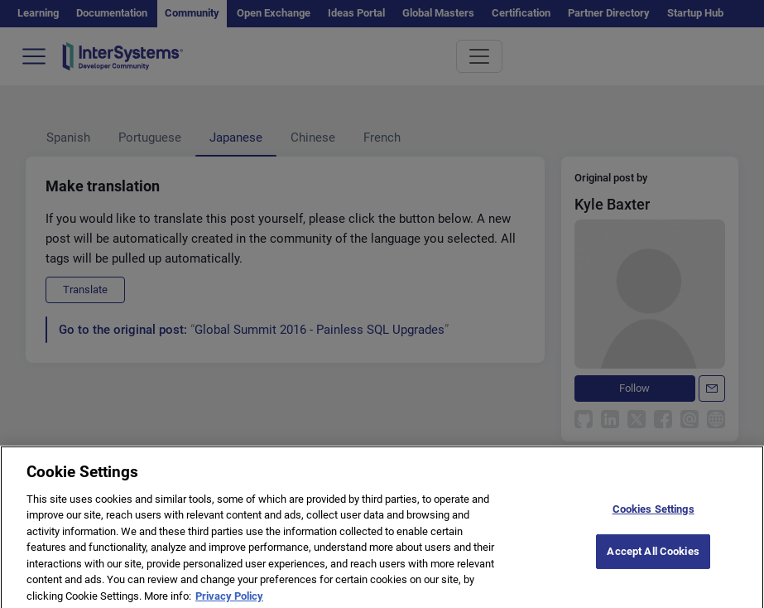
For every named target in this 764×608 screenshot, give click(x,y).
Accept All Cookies (653, 558)
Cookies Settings (653, 515)
